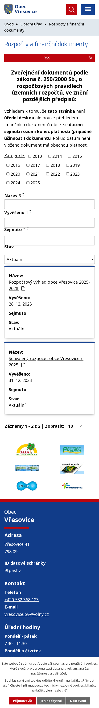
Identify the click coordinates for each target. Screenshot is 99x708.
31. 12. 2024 (20, 380)
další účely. (60, 673)
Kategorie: (14, 155)
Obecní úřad (31, 24)
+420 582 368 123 (21, 599)
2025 (35, 183)
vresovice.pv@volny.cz (26, 614)
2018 (55, 165)
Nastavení (78, 701)
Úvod (9, 24)
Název (12, 195)
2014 (57, 156)
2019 (75, 165)
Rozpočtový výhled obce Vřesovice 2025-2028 (49, 285)
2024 (15, 183)
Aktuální (17, 328)
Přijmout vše (23, 701)
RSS (68, 58)
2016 (15, 165)
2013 (37, 156)
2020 (15, 174)
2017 (35, 165)
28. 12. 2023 (20, 304)
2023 (75, 174)
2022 (55, 174)
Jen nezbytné (51, 701)
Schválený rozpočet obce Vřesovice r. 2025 (46, 362)
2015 (77, 156)
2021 (35, 174)
